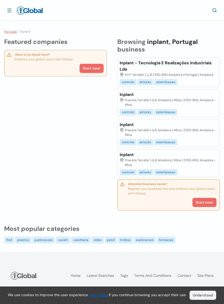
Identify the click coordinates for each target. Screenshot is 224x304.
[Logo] (30, 10)
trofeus (125, 240)
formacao (166, 240)
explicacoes (145, 240)
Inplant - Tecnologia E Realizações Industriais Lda (166, 66)
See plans (205, 275)
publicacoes (43, 240)
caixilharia (80, 240)
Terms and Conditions (152, 275)
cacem (63, 240)
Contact (184, 275)
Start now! (91, 68)
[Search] (214, 10)
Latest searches (100, 275)
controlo (128, 82)
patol (111, 240)
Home (76, 275)
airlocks (145, 82)
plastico (23, 240)
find (9, 240)
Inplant (127, 94)
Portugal (10, 32)
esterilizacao (165, 82)
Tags (124, 275)
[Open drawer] (9, 10)
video (98, 240)
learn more (98, 294)
